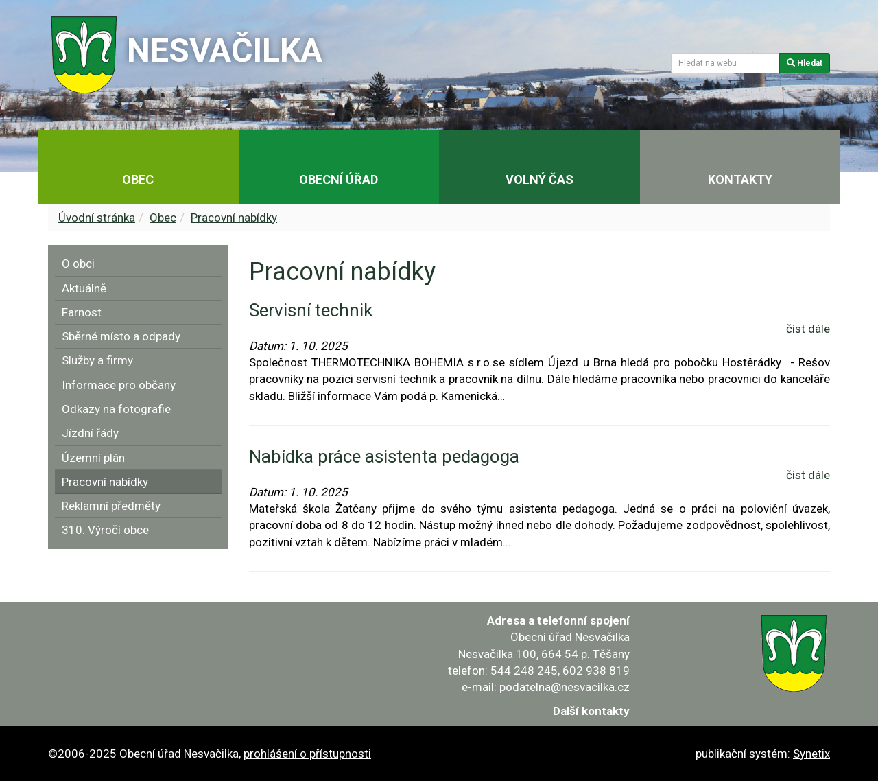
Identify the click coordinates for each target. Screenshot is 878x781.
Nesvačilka (224, 50)
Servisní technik (310, 310)
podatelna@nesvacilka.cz (564, 687)
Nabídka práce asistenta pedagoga (384, 456)
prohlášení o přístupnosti (307, 753)
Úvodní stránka (96, 217)
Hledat (804, 63)
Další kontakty (591, 711)
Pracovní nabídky (234, 217)
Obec (163, 217)
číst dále (808, 329)
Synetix (811, 753)
